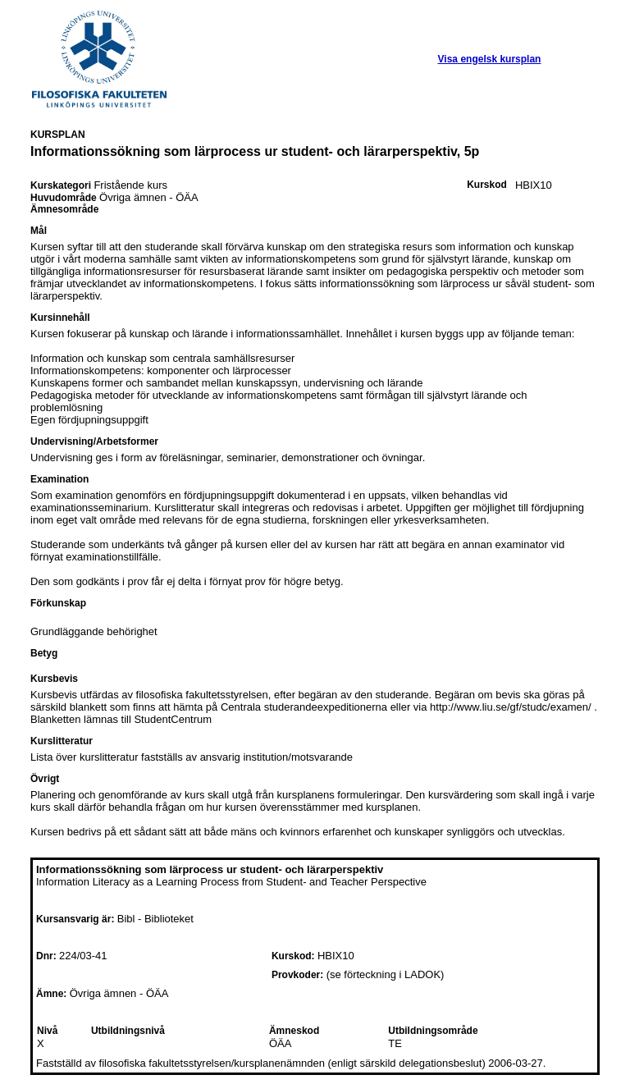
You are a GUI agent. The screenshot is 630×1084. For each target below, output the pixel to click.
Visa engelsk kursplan (489, 59)
